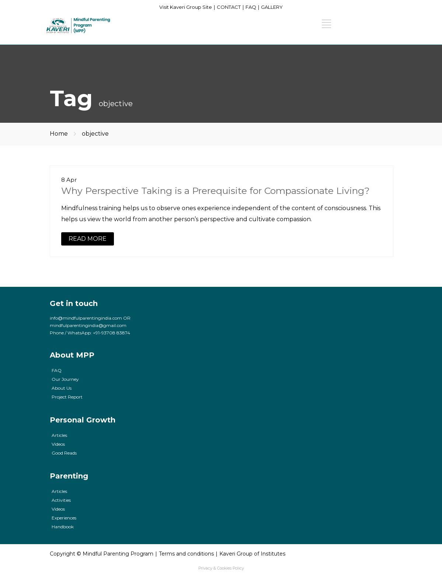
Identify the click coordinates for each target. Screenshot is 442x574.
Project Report (67, 397)
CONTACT (229, 7)
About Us (62, 388)
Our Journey (65, 379)
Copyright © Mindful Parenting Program (101, 553)
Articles (59, 435)
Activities (61, 500)
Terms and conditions (186, 553)
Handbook (63, 526)
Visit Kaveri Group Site (185, 7)
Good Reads (64, 453)
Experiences (64, 518)
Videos (58, 444)
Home (59, 133)
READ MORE (88, 238)
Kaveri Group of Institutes (252, 553)
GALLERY (272, 7)
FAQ (251, 7)
